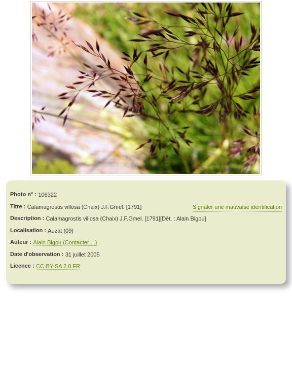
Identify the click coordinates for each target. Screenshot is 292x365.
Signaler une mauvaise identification (237, 207)
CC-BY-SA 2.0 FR (58, 266)
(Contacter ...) (80, 242)
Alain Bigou (48, 242)
